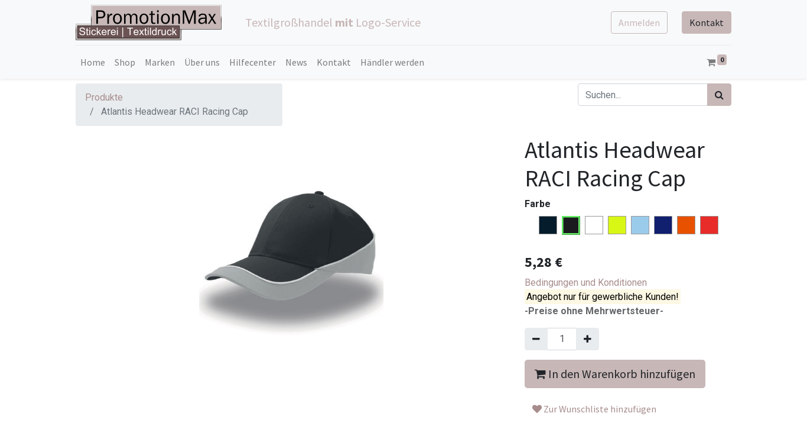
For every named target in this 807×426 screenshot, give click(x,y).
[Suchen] (719, 94)
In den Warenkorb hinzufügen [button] (615, 373)
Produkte (104, 97)
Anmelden (639, 22)
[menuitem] (93, 62)
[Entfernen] (536, 339)
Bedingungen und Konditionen (586, 282)
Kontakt (706, 22)
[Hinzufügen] (587, 339)
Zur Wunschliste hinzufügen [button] (594, 409)
